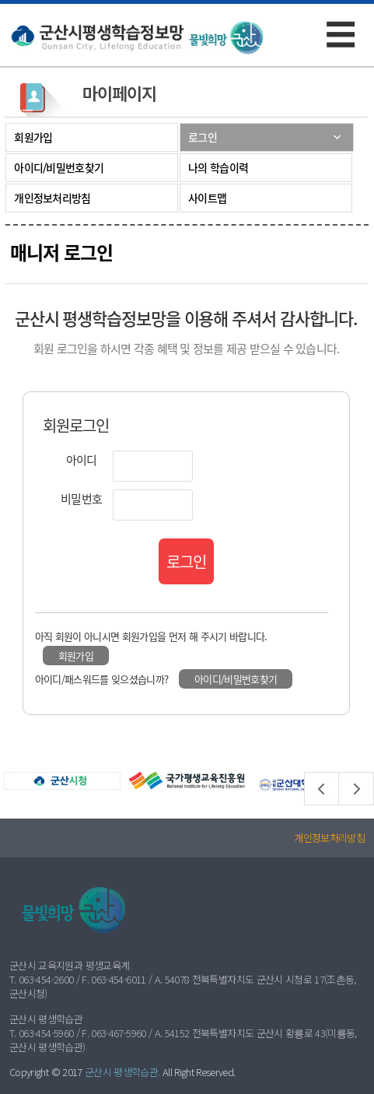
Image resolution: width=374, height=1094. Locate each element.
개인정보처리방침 (52, 197)
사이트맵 (207, 197)
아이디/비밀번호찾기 (58, 167)
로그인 (202, 137)
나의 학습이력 (218, 167)
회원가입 (33, 137)
